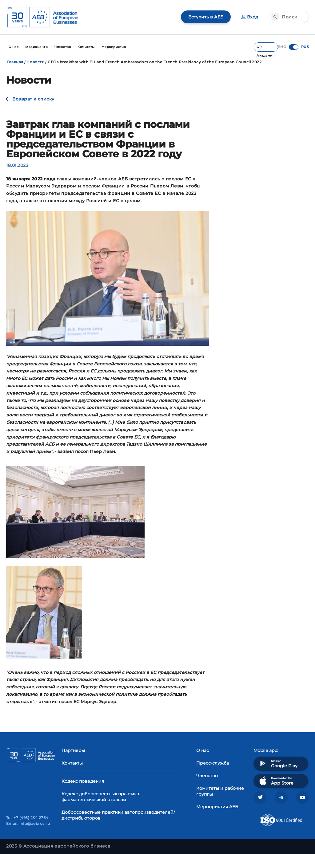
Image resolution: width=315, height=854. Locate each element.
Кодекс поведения (83, 781)
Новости (35, 62)
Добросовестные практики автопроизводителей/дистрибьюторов (118, 815)
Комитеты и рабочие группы (220, 791)
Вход (249, 17)
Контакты (72, 763)
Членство (207, 775)
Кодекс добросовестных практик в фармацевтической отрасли (101, 796)
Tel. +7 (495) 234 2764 (27, 817)
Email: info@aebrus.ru (28, 823)
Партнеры (73, 750)
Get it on (277, 763)
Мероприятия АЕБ (217, 806)
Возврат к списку (33, 99)
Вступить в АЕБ (205, 17)
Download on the (275, 781)
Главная (15, 62)
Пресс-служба (212, 763)
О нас (202, 750)
